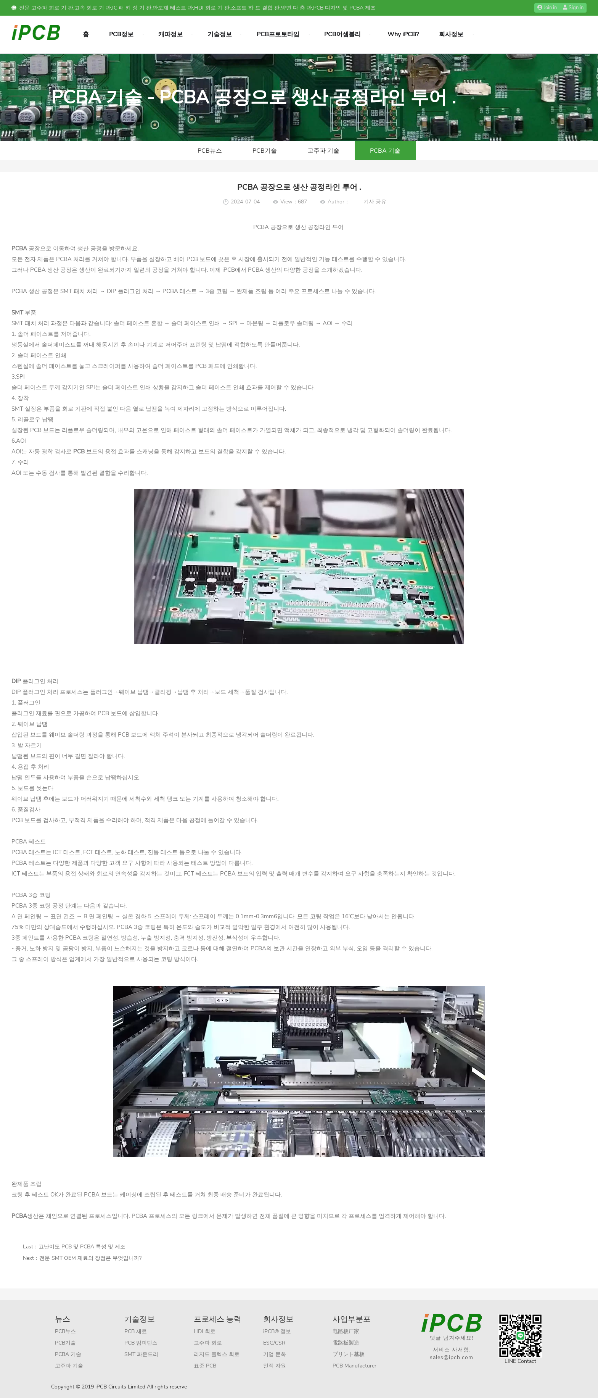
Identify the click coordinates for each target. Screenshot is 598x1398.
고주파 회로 (208, 1342)
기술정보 (219, 34)
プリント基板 (349, 1354)
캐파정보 (170, 34)
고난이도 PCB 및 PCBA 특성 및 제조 (82, 1246)
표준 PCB (205, 1365)
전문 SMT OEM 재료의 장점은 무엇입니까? (90, 1258)
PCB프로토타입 (278, 34)
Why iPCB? (403, 34)
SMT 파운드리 (141, 1354)
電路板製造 (346, 1342)
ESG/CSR (274, 1342)
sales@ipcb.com (451, 1357)
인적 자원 (274, 1365)
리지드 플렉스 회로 (217, 1354)
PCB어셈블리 (342, 34)
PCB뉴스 (210, 151)
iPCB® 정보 (277, 1331)
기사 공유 (374, 201)
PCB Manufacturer (354, 1365)
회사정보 (451, 34)
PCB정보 (121, 34)
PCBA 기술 (385, 151)
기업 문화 (274, 1354)
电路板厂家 (346, 1331)
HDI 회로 (204, 1331)
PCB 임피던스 (141, 1342)
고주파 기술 (323, 151)
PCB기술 (264, 151)
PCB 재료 (135, 1331)
